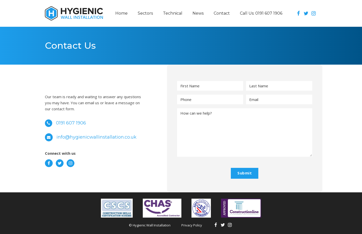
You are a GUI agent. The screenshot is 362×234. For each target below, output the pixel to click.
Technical (172, 13)
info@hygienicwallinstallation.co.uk (97, 137)
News (198, 13)
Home (121, 13)
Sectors (145, 13)
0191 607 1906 (71, 123)
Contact (222, 13)
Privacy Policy (191, 225)
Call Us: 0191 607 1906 (261, 13)
